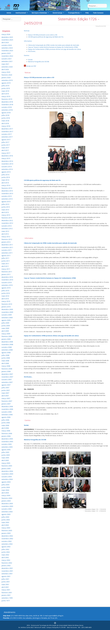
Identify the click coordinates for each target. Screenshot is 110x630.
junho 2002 (6, 552)
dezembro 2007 (7, 374)
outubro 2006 (7, 412)
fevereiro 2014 (7, 188)
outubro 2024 (7, 45)
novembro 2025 (7, 40)
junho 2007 (6, 390)
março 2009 (6, 334)
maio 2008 (5, 361)
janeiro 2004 (6, 501)
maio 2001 (5, 584)
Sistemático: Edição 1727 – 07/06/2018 (95, 511)
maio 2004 (5, 490)
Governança (59, 12)
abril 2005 (5, 460)
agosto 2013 (6, 201)
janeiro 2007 (6, 404)
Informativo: (28, 41)
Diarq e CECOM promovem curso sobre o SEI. (42, 35)
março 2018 (6, 126)
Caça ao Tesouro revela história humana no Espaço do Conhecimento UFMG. (53, 47)
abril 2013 (5, 212)
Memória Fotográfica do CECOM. (38, 61)
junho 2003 (6, 520)
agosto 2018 (6, 113)
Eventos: (26, 55)
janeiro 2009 (6, 339)
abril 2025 (5, 42)
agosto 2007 (6, 385)
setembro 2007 (7, 382)
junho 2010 (6, 293)
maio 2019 (5, 91)
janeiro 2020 (6, 77)
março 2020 (6, 72)
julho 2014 (5, 175)
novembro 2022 (7, 56)
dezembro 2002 (7, 536)
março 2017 (6, 153)
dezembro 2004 (7, 471)
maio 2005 (5, 458)
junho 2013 (6, 207)
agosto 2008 (6, 352)
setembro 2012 (7, 228)
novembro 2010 (7, 280)
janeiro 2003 (6, 533)
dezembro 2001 (7, 568)
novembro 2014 (7, 164)
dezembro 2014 (7, 161)
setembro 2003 (7, 512)
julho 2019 (5, 86)
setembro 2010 (7, 285)
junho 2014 (6, 177)
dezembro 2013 (7, 191)
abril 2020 (5, 69)
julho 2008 (5, 355)
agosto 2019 (6, 83)
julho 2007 (5, 387)
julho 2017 (5, 142)
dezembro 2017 (7, 129)
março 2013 (6, 215)
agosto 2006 (6, 417)
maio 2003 (5, 522)
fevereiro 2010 (7, 304)
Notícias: (27, 31)
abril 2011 (5, 266)
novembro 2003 (7, 506)
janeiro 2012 (6, 242)
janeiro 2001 (6, 595)
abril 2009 (5, 331)
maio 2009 (5, 328)
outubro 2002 (7, 541)
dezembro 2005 (7, 439)
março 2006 (6, 431)
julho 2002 (5, 549)
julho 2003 (5, 517)
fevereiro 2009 (7, 336)
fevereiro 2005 (7, 466)
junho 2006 (6, 423)
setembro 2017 (7, 137)
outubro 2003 (7, 509)
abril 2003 (5, 525)
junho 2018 (6, 118)
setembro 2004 (7, 479)
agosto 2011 (6, 255)
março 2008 (6, 366)
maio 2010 (5, 296)
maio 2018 (5, 121)
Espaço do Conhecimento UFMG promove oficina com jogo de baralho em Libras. (54, 49)
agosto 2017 (6, 139)
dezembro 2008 (7, 342)
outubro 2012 (7, 226)
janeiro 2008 (6, 371)
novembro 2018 (7, 104)
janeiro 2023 (6, 53)
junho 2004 (6, 487)
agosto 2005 (6, 450)
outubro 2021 (7, 59)
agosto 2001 (6, 576)
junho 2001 (6, 582)
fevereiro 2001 (7, 592)
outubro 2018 (7, 107)
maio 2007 (5, 393)
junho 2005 (6, 455)
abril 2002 (5, 557)
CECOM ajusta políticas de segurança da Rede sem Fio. (46, 37)
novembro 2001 (7, 571)
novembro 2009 (7, 312)
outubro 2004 (7, 477)
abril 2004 (5, 493)
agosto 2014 (6, 172)
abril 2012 (5, 234)
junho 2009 (6, 326)
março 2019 (6, 96)
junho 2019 (6, 88)
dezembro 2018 (7, 102)
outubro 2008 (7, 347)
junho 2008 (6, 358)
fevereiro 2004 (7, 498)
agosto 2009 (6, 320)
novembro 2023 (7, 50)
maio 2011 (5, 263)
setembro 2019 (7, 80)
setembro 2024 (7, 48)
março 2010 (6, 301)
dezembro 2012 (7, 220)
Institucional (22, 12)
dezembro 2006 (7, 406)
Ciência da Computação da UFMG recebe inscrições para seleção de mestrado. (53, 45)
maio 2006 (5, 425)
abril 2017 (5, 150)
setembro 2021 (7, 61)
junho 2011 (6, 261)
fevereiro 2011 (7, 272)
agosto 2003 (6, 514)
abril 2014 (5, 183)
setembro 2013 (7, 199)
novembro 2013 (7, 193)
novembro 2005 (7, 441)
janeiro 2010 (6, 307)
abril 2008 (5, 363)
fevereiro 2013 (7, 218)
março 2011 (6, 269)
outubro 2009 (7, 315)
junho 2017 (6, 145)
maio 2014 (5, 180)
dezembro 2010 (7, 277)
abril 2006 (5, 428)
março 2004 (6, 495)
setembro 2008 (7, 350)
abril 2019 (5, 94)
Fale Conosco (98, 13)
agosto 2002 (6, 547)
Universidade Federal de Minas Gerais (71, 625)
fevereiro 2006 (7, 433)
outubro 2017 (7, 134)
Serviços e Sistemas (41, 12)
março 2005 (6, 463)
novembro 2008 (7, 344)
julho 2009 (5, 323)
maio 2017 (5, 148)
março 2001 (6, 590)
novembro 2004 (7, 474)
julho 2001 (5, 579)
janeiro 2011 (6, 274)
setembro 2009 (7, 317)
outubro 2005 (7, 444)
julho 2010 (5, 290)
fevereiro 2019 (7, 99)
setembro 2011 (7, 253)
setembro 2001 (7, 574)
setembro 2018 (7, 110)
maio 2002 (5, 555)
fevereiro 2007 (7, 401)
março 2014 (6, 185)
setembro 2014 (7, 169)
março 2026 (6, 34)
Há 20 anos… (32, 51)
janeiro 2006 (6, 436)
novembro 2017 (7, 131)
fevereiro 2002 (7, 563)
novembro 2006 (7, 409)
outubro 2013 (7, 196)
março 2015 (6, 158)
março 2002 (6, 560)
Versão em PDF (31, 66)
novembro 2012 (7, 223)
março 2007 (6, 398)
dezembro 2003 (7, 503)
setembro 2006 (7, 414)
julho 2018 (5, 115)
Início (9, 13)
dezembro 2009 (7, 309)
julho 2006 (5, 420)
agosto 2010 (6, 288)
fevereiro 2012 (7, 239)
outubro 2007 (7, 379)
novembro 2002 (7, 538)
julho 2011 (5, 258)
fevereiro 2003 (7, 530)
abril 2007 (5, 396)
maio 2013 (5, 210)
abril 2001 (5, 587)
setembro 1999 (7, 598)
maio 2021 (5, 64)
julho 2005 (5, 452)
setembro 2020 (7, 67)
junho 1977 (6, 601)
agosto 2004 (6, 482)
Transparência (75, 12)
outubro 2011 (7, 250)
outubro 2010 (7, 282)
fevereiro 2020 (7, 75)
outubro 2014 (7, 166)
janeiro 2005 (6, 468)
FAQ (87, 13)
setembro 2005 (7, 447)
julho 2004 (5, 485)
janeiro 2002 (6, 565)
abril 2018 (5, 123)
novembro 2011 (7, 247)
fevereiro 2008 (7, 369)
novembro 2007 (7, 377)
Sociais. (30, 59)
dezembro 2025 (7, 37)
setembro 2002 (7, 544)
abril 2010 (5, 299)
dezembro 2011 (7, 245)
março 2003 (6, 528)
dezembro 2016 (7, 156)
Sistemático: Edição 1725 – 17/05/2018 (95, 509)
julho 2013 (5, 204)
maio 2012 (5, 231)
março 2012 (6, 237)
